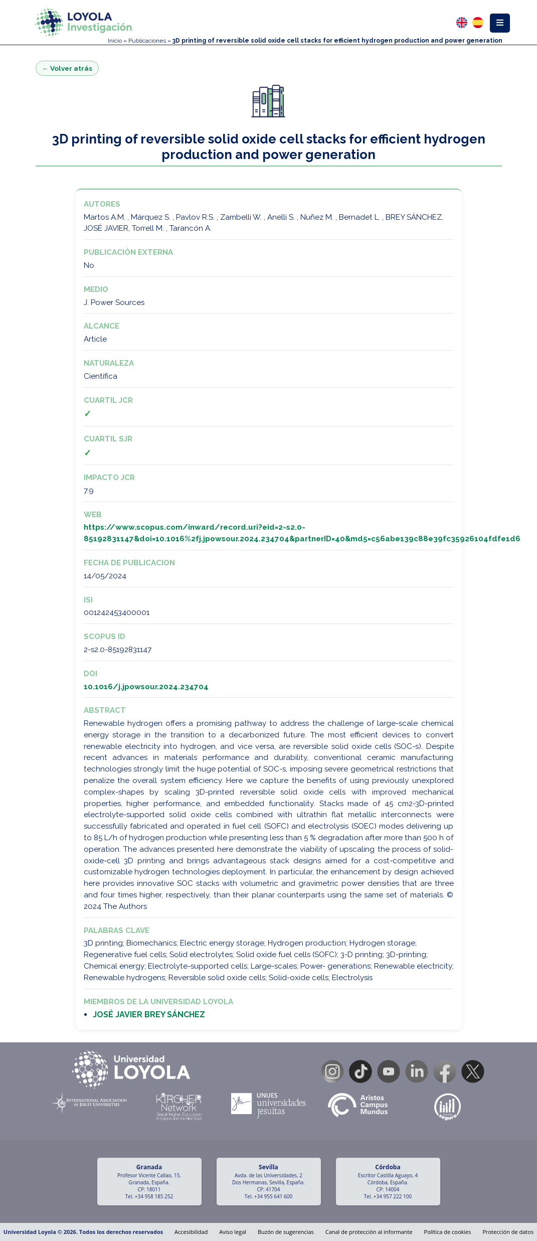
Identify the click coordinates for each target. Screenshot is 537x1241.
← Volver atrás (67, 68)
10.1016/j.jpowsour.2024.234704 (146, 686)
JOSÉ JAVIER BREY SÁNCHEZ (149, 1014)
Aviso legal (232, 1231)
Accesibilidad (191, 1231)
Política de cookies (447, 1231)
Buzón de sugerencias (286, 1231)
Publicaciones (147, 40)
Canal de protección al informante (369, 1231)
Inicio (115, 40)
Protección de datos (507, 1231)
